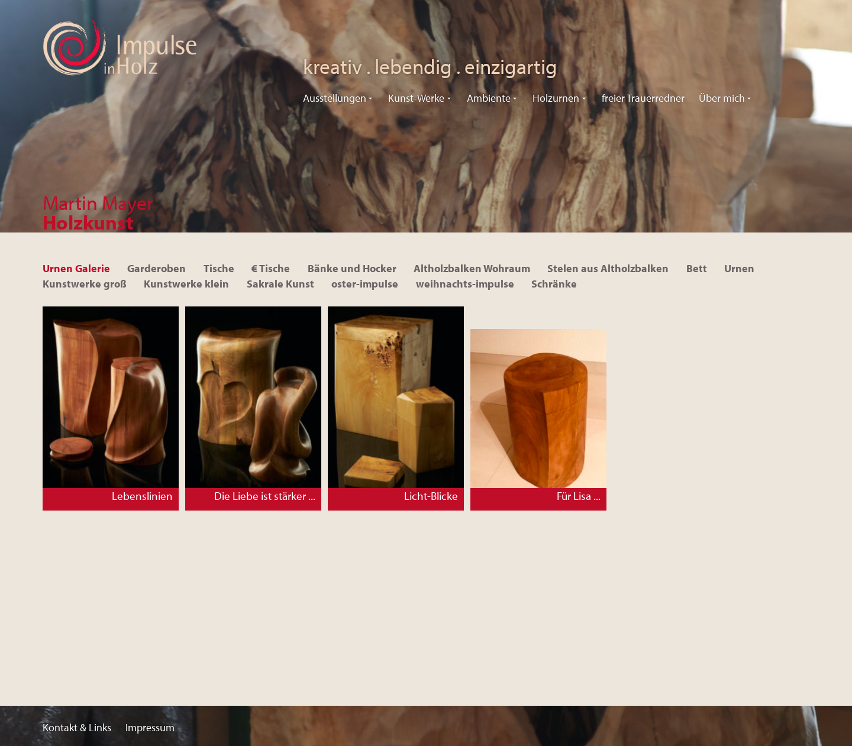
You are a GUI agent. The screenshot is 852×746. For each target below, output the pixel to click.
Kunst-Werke (416, 98)
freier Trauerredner (643, 98)
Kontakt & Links (77, 727)
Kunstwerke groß (85, 283)
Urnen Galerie (76, 268)
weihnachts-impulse (465, 283)
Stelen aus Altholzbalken (608, 268)
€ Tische (270, 268)
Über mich (722, 98)
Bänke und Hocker (352, 268)
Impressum (150, 727)
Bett (696, 268)
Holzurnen (555, 98)
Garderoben (156, 268)
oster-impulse (364, 283)
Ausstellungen (334, 98)
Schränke (554, 283)
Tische (219, 268)
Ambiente (489, 98)
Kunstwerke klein (186, 283)
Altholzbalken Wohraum (472, 268)
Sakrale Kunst (280, 283)
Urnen (739, 268)
